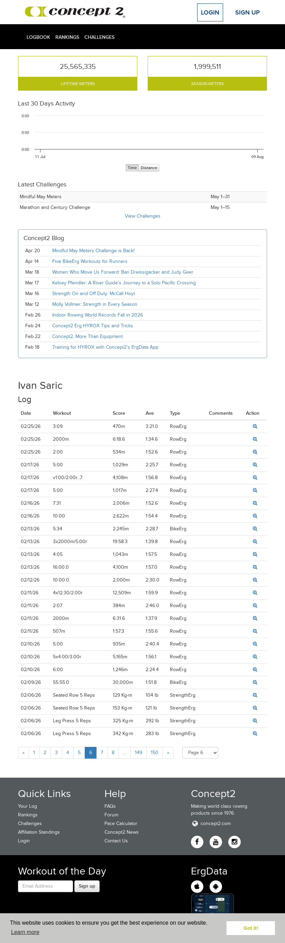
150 (154, 752)
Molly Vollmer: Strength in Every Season (94, 304)
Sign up (87, 886)
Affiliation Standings (39, 832)
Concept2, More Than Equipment (87, 336)
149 (138, 752)
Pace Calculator (120, 823)
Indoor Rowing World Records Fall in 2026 (97, 315)
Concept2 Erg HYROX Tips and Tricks (92, 325)
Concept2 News (121, 832)
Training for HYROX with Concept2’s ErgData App (105, 347)
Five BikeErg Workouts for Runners (90, 261)
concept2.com (211, 823)
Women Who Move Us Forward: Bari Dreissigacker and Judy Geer (122, 272)
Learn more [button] (25, 932)
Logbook (38, 37)
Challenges (99, 37)
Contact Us (116, 840)
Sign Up (247, 12)
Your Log (27, 806)
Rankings (67, 37)
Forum (111, 814)
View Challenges (142, 216)
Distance (149, 168)
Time (132, 168)
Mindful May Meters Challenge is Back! (93, 250)
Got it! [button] (250, 928)
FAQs (110, 806)
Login (210, 12)
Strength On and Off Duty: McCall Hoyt (93, 293)
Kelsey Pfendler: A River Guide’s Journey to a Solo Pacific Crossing (124, 282)
